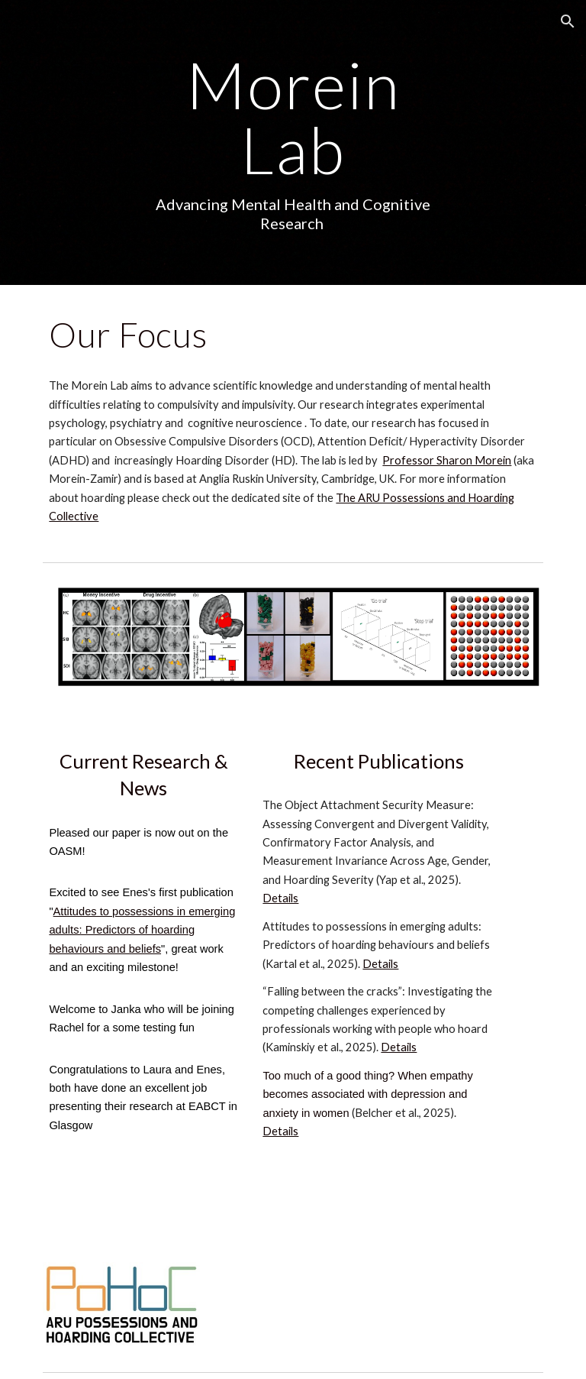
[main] (292, 142)
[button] (567, 21)
